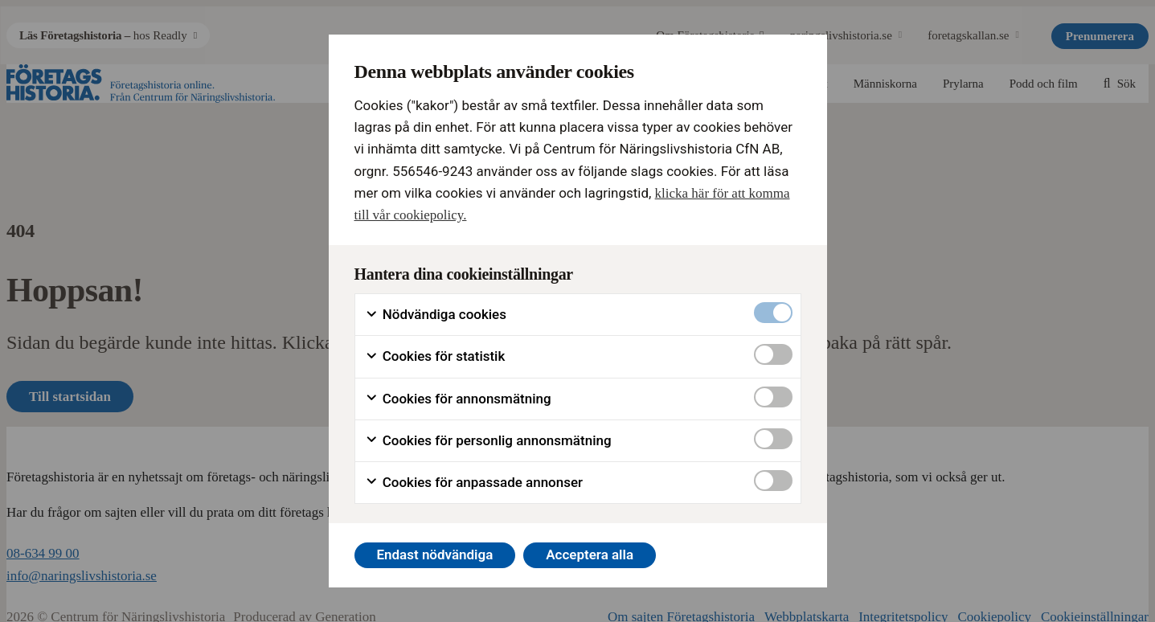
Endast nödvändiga (434, 554)
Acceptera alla (589, 554)
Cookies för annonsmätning (458, 399)
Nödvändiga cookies (435, 314)
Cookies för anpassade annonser (474, 482)
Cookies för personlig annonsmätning (488, 440)
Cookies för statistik (435, 356)
